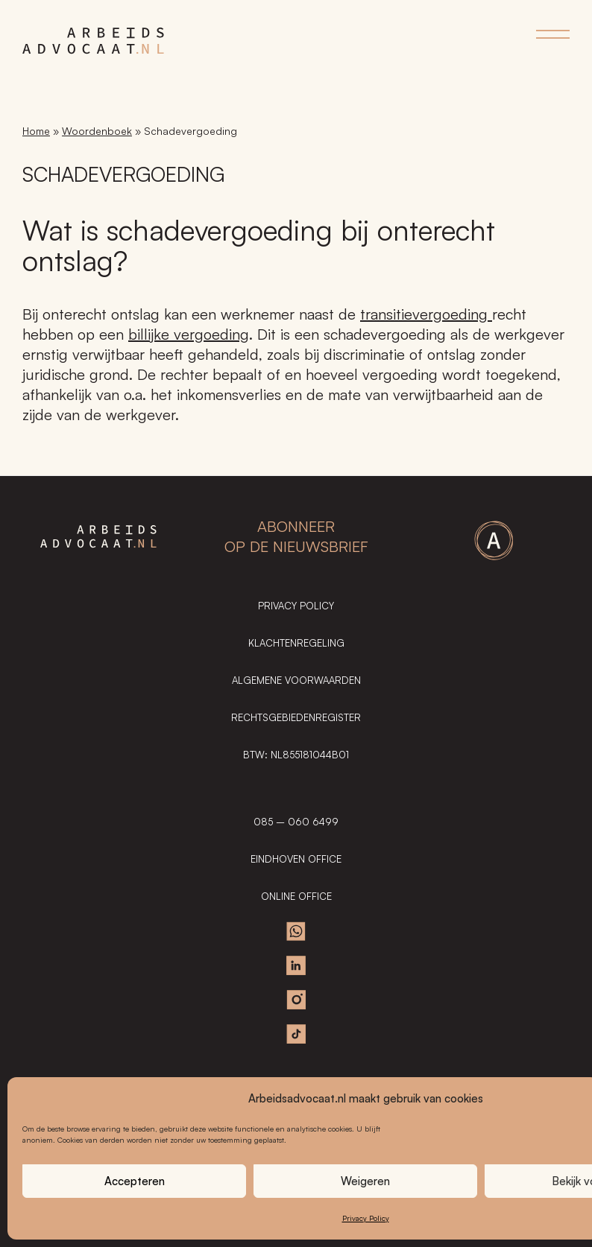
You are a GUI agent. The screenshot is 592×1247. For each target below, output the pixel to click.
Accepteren (134, 1181)
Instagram (296, 999)
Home (36, 130)
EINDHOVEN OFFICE (296, 859)
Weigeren (365, 1181)
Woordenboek (97, 130)
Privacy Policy (365, 1217)
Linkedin (296, 965)
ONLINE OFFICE (296, 896)
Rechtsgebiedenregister (296, 717)
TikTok (296, 1034)
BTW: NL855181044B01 (296, 755)
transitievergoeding (426, 314)
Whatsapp (296, 931)
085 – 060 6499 (296, 822)
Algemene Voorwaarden (296, 680)
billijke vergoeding (188, 334)
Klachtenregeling (296, 643)
